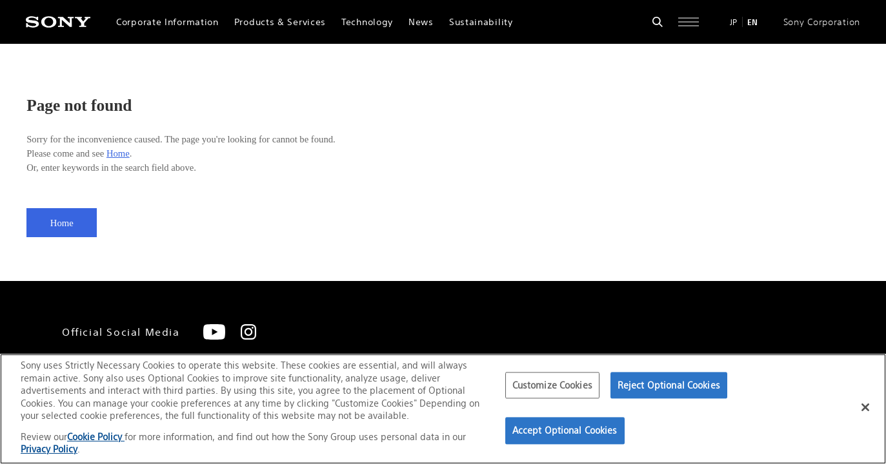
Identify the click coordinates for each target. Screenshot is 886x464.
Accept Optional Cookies (565, 430)
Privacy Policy (49, 448)
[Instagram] (248, 332)
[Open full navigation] (688, 22)
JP (733, 22)
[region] (443, 409)
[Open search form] (657, 22)
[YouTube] (214, 332)
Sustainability (481, 22)
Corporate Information (167, 22)
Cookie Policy (96, 436)
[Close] (865, 407)
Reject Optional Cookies (669, 385)
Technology (367, 22)
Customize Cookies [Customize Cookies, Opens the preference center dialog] (552, 385)
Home (118, 153)
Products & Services (280, 22)
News (421, 22)
